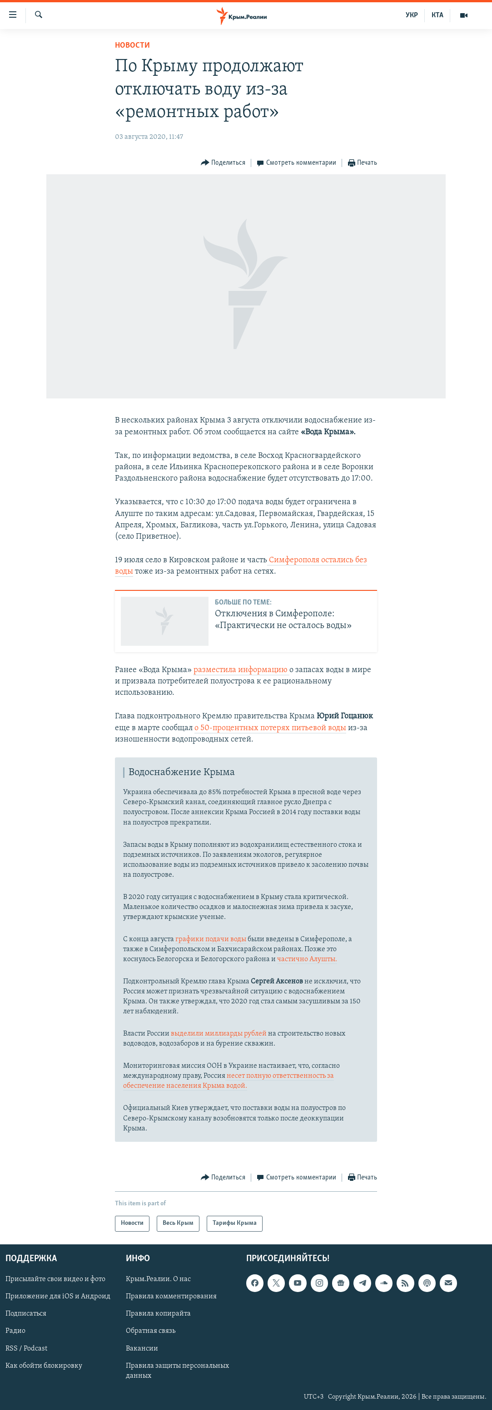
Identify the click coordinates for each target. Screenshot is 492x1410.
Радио (15, 1331)
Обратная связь (150, 1331)
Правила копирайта (158, 1313)
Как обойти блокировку (43, 1365)
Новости (132, 45)
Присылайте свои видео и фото (55, 1279)
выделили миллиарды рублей (219, 1033)
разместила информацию (241, 670)
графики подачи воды (210, 939)
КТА (437, 15)
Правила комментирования (171, 1296)
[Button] (223, 163)
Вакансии (142, 1348)
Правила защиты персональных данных (177, 1370)
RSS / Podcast (26, 1348)
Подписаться (25, 1313)
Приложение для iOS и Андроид (57, 1296)
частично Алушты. (307, 959)
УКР (412, 15)
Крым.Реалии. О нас (158, 1279)
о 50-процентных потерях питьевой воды (270, 728)
